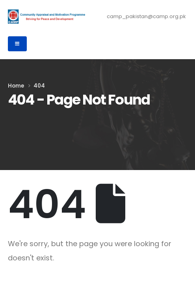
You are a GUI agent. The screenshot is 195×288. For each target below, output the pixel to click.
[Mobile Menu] (17, 43)
